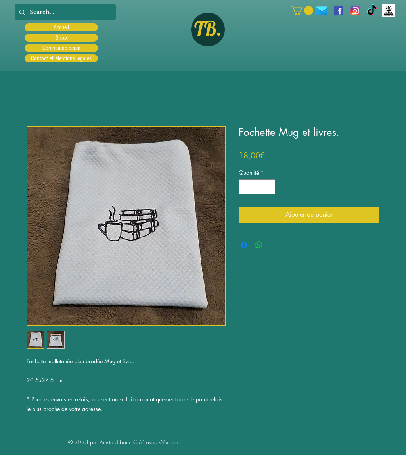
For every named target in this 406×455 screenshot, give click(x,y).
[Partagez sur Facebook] (244, 245)
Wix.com (169, 442)
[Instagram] (355, 10)
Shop (61, 37)
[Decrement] (245, 187)
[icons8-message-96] (322, 10)
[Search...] (64, 12)
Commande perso (61, 48)
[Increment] (269, 187)
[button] (302, 10)
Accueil (61, 27)
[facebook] (338, 10)
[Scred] (388, 10)
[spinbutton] (257, 187)
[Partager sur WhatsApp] (259, 245)
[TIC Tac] (372, 10)
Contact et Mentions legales (61, 58)
